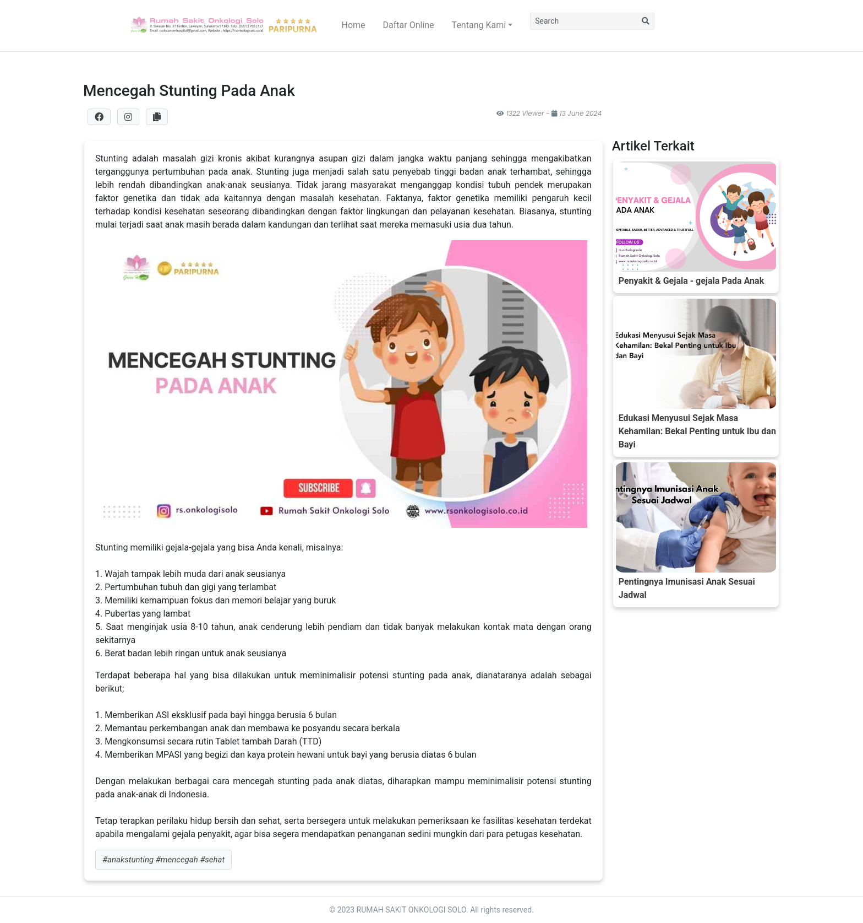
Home (353, 25)
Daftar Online (408, 25)
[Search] (583, 21)
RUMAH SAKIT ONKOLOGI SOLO (411, 909)
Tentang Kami (479, 25)
